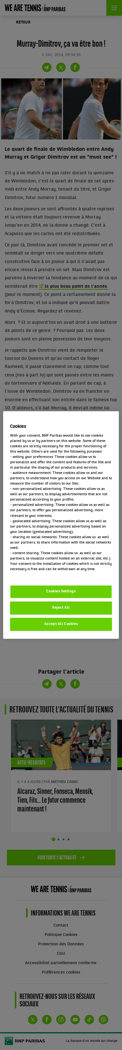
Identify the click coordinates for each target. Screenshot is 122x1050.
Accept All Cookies (61, 624)
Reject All (61, 608)
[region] (61, 525)
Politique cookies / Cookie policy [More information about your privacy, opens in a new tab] (38, 574)
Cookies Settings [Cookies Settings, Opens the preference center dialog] (60, 591)
